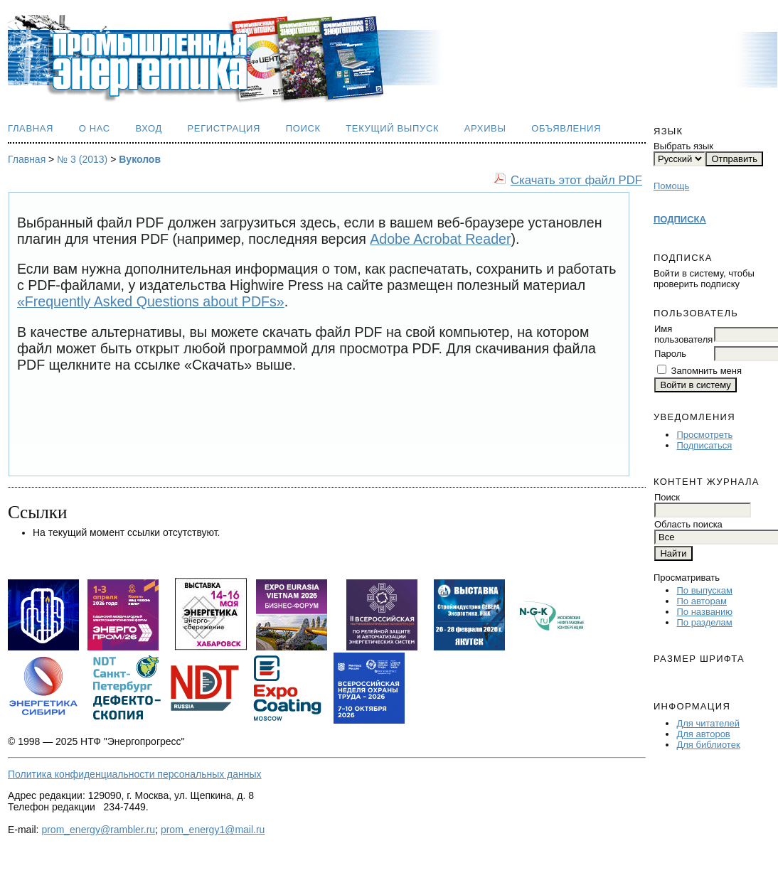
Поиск (303, 128)
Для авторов (703, 734)
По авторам (701, 601)
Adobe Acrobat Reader (440, 239)
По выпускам (704, 590)
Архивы (485, 128)
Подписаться (704, 445)
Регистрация (224, 128)
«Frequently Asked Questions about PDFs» (150, 301)
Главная (30, 128)
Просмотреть (704, 434)
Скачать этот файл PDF (576, 180)
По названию (704, 611)
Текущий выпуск (392, 128)
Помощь (671, 186)
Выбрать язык (683, 146)
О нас (94, 128)
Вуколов (140, 159)
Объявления (566, 128)
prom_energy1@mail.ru (213, 829)
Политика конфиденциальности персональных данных (135, 774)
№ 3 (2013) (82, 159)
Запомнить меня (706, 370)
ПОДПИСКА (680, 219)
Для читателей (708, 723)
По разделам (704, 622)
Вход (148, 128)
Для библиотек (708, 744)
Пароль (670, 353)
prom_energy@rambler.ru (98, 829)
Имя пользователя (683, 334)
